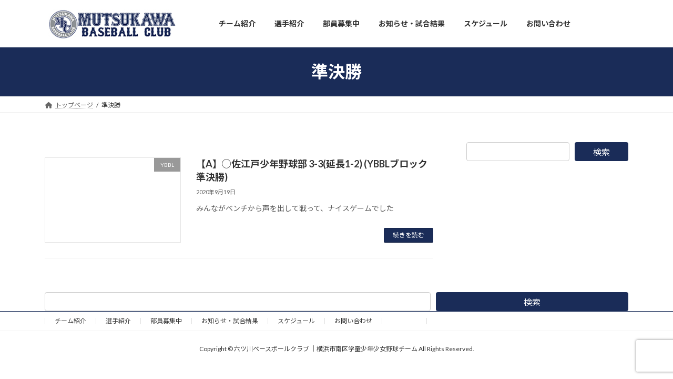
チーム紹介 (70, 321)
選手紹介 (118, 321)
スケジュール (296, 321)
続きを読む (408, 235)
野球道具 (404, 321)
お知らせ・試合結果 (229, 321)
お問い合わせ (353, 321)
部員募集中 (166, 321)
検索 (601, 152)
